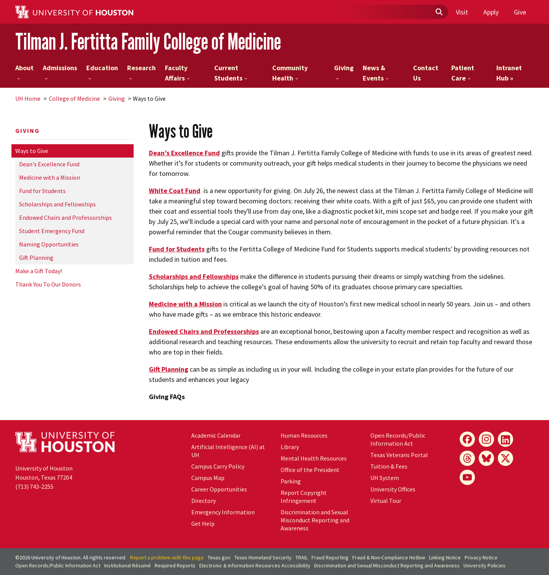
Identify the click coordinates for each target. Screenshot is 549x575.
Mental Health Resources (314, 458)
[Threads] (467, 458)
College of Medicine (74, 98)
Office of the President (310, 470)
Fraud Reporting (330, 557)
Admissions (60, 71)
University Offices (392, 489)
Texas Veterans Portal (399, 455)
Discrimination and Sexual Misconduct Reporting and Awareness (315, 520)
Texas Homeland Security (263, 557)
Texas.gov (219, 557)
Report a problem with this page (167, 557)
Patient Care (462, 72)
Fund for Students (42, 191)
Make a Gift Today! (38, 271)
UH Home (27, 98)
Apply (491, 12)
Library (290, 447)
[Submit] (438, 12)
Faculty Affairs (177, 72)
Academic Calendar (216, 435)
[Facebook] (467, 439)
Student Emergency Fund (51, 231)
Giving (344, 71)
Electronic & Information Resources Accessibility (254, 565)
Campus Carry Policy (217, 466)
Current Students (230, 72)
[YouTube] (467, 477)
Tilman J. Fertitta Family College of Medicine (148, 41)
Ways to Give (31, 151)
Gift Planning (36, 257)
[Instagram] (486, 439)
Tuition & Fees (388, 466)
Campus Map (207, 478)
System (384, 478)
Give (520, 12)
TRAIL (301, 557)
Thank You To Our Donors (48, 284)
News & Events (376, 72)
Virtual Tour (385, 500)
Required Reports (175, 565)
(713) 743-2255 (34, 486)
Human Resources (304, 435)
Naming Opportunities (49, 244)
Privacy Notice (481, 557)
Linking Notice (445, 557)
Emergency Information (223, 512)
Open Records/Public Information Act (397, 439)
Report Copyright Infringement (304, 496)
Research (141, 71)
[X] (505, 458)
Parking (291, 481)
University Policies (484, 565)
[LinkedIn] (505, 439)
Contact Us (425, 72)
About (24, 71)
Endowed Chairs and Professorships (65, 217)
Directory (203, 500)
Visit (462, 12)
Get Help (203, 523)
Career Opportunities (219, 489)
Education (102, 71)
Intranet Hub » (509, 72)
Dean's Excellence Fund (49, 164)
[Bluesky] (486, 458)
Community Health (290, 72)
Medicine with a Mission (49, 177)
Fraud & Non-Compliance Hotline (388, 557)
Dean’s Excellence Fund (184, 152)
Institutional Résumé (127, 565)
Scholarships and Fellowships (57, 204)
